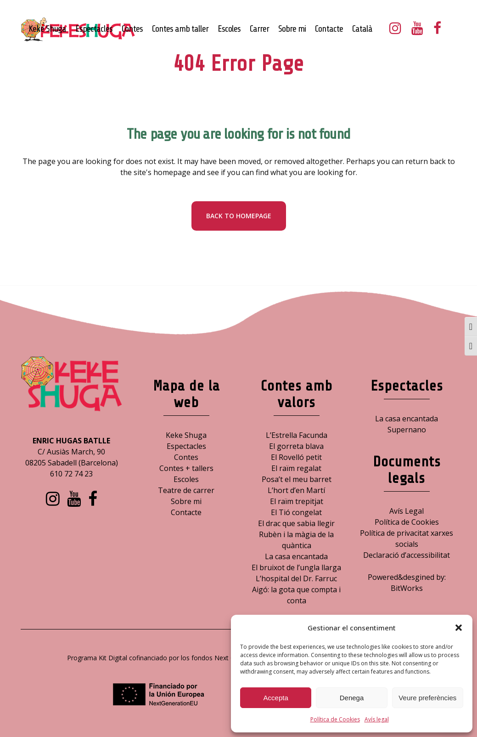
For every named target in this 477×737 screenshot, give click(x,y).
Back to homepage (238, 215)
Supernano (406, 430)
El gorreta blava (296, 446)
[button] (458, 627)
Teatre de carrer (186, 490)
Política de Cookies (335, 719)
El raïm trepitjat (296, 501)
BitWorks (407, 588)
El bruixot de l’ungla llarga (296, 567)
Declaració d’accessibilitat (406, 555)
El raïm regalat (296, 468)
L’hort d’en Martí (296, 490)
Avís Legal (406, 511)
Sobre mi (186, 501)
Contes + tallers (186, 468)
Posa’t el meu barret (296, 479)
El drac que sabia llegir (296, 523)
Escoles (186, 479)
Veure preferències (427, 698)
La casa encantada (296, 556)
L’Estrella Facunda (296, 435)
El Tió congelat (296, 512)
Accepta (276, 698)
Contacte (186, 512)
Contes (186, 457)
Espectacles (186, 446)
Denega (352, 698)
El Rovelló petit (296, 457)
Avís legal (377, 719)
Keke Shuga (186, 435)
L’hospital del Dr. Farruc (296, 578)
